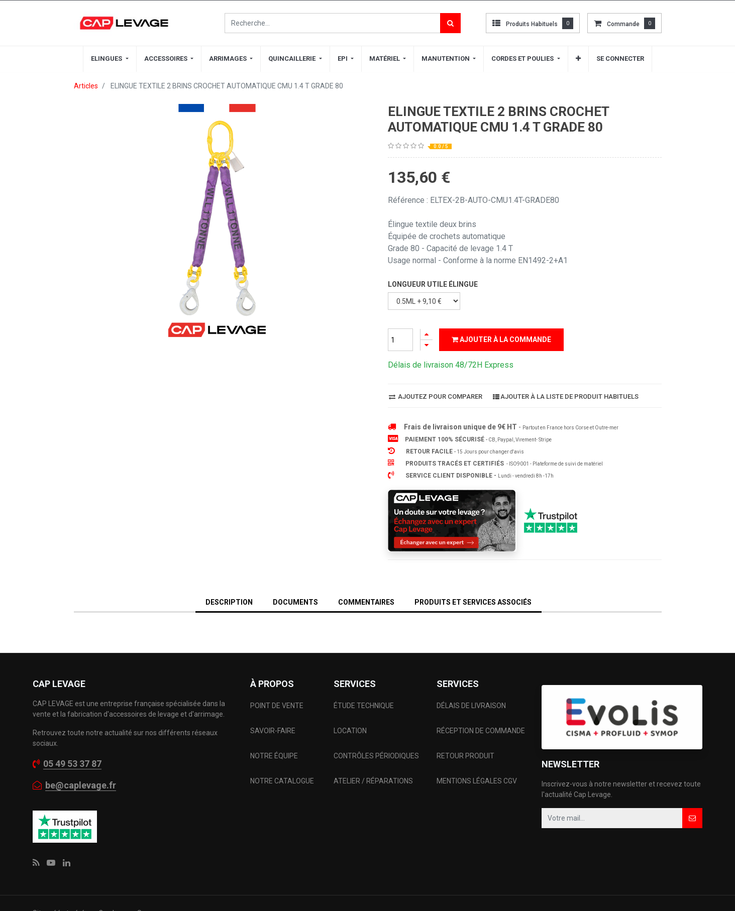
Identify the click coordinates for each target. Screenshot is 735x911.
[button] (578, 58)
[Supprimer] (427, 345)
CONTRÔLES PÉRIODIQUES (376, 756)
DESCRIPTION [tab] (229, 602)
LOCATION (351, 731)
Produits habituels (532, 24)
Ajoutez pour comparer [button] (435, 396)
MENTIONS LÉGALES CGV (477, 781)
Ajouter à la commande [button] (501, 339)
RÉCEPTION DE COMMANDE (481, 731)
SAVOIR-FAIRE (272, 731)
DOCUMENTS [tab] (295, 602)
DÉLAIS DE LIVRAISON (472, 706)
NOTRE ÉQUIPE (274, 756)
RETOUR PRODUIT (465, 756)
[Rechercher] (450, 23)
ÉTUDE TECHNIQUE (364, 706)
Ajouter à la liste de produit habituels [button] (566, 396)
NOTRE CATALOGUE (282, 781)
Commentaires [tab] (366, 602)
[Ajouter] (427, 334)
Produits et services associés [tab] (473, 602)
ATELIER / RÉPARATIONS (373, 781)
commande (623, 24)
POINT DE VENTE (276, 706)
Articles (86, 86)
